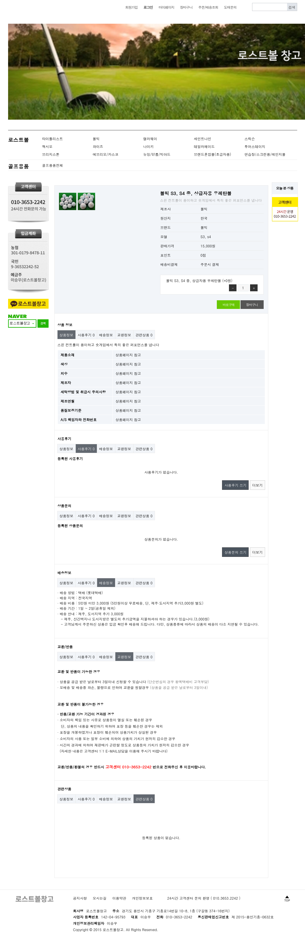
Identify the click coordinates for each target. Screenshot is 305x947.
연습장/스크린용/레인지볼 (265, 154)
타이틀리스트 (52, 138)
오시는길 (100, 898)
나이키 (148, 146)
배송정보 (106, 334)
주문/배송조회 (208, 7)
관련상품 (144, 334)
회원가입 (131, 7)
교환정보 (124, 334)
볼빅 (96, 138)
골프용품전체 (52, 165)
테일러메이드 (204, 146)
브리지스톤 (51, 154)
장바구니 (186, 7)
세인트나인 (202, 138)
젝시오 (47, 146)
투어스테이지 (255, 146)
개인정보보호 (142, 898)
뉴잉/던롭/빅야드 (157, 154)
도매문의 (230, 7)
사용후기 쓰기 (235, 485)
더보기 (257, 485)
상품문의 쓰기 (235, 552)
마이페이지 (166, 7)
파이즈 (98, 146)
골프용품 (18, 166)
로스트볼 (18, 139)
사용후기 (86, 334)
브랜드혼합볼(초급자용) (212, 154)
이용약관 (119, 898)
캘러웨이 (150, 138)
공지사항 (80, 898)
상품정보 (66, 334)
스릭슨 (250, 138)
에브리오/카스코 (106, 154)
